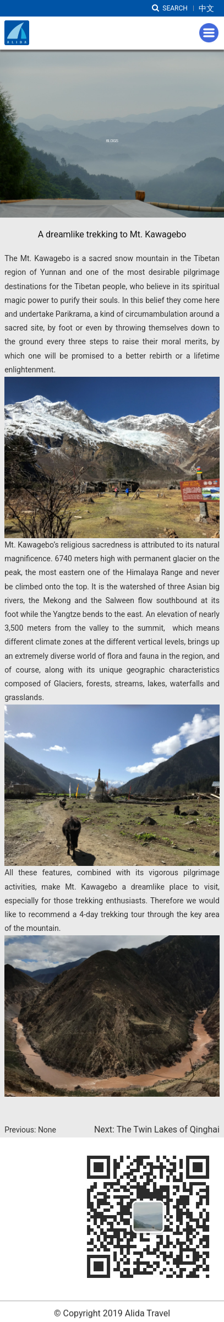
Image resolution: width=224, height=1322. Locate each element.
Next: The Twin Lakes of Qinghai (157, 1129)
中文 (206, 8)
